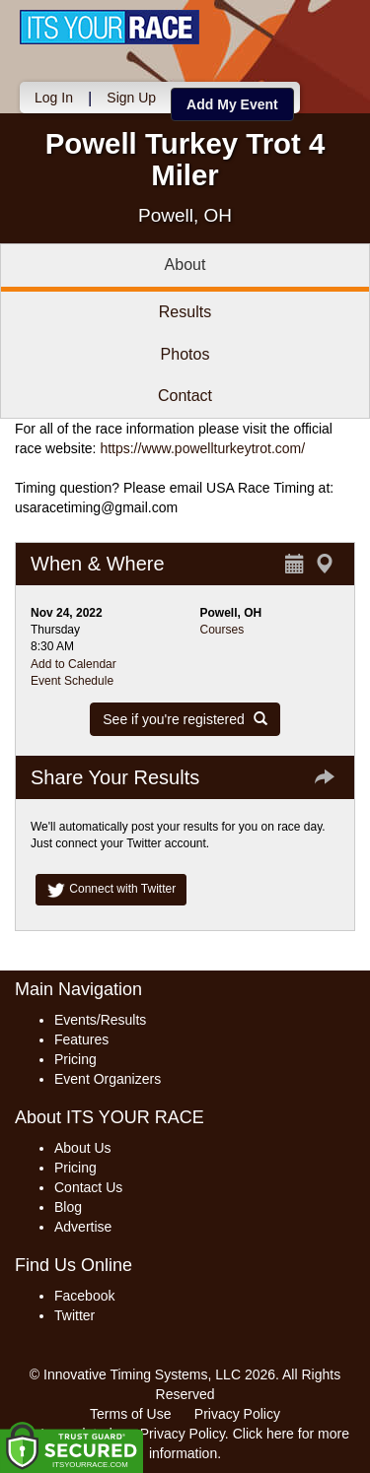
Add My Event (232, 104)
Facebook (84, 1296)
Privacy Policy (237, 1414)
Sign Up (131, 97)
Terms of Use (130, 1414)
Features (81, 1039)
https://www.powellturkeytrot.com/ (202, 448)
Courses (222, 629)
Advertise (82, 1227)
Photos (185, 354)
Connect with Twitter (111, 890)
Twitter (74, 1315)
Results (185, 311)
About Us (82, 1148)
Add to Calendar (73, 664)
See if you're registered (184, 719)
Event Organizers (107, 1079)
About (185, 264)
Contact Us (88, 1187)
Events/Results (100, 1020)
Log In (54, 97)
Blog (68, 1207)
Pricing (75, 1059)
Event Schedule (72, 681)
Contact (185, 395)
